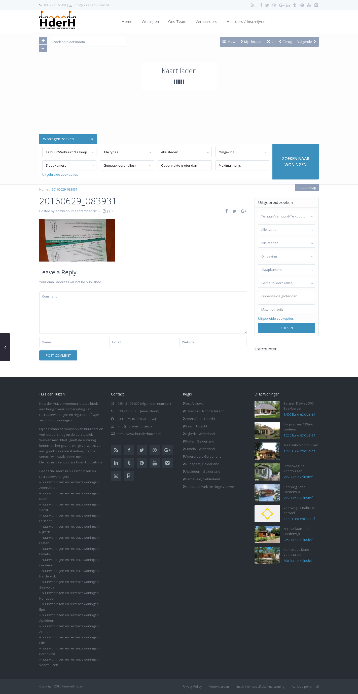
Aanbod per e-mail (305, 686)
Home (127, 21)
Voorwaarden (219, 686)
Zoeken (286, 327)
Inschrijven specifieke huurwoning (260, 686)
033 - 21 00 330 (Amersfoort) (138, 411)
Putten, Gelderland (199, 441)
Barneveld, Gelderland (202, 479)
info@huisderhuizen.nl (91, 5)
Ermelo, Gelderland (200, 449)
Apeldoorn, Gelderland (202, 471)
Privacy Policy (192, 686)
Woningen (150, 21)
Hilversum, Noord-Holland (205, 411)
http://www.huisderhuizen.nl (139, 433)
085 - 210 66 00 (55, 5)
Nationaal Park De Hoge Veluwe (209, 486)
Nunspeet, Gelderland (202, 464)
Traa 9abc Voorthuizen (300, 445)
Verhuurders (206, 21)
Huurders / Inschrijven (246, 21)
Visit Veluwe (194, 403)
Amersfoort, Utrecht (200, 418)
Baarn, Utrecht (196, 426)
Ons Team (177, 21)
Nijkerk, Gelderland (200, 433)
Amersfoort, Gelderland (203, 456)
